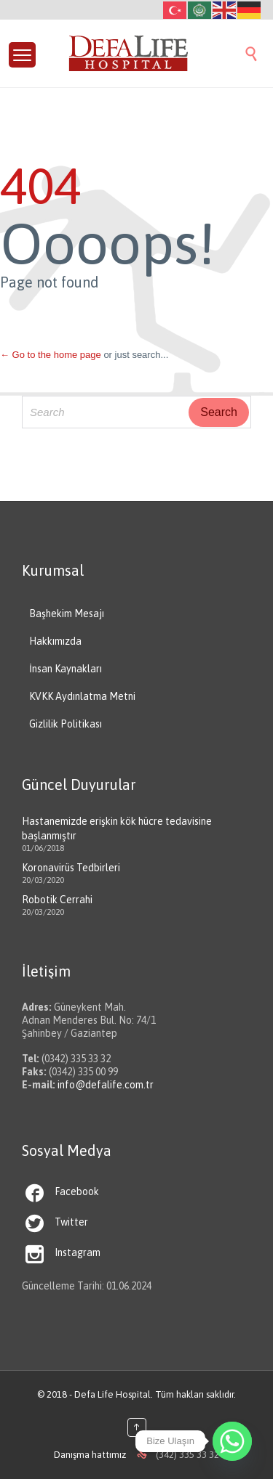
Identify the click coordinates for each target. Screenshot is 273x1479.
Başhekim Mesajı (66, 613)
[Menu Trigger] (22, 55)
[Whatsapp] (232, 1441)
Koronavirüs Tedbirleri (71, 867)
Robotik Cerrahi (57, 899)
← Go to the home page (50, 354)
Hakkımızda (55, 641)
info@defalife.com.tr (106, 1085)
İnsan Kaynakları (65, 669)
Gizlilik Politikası (65, 724)
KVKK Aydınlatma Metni (82, 696)
